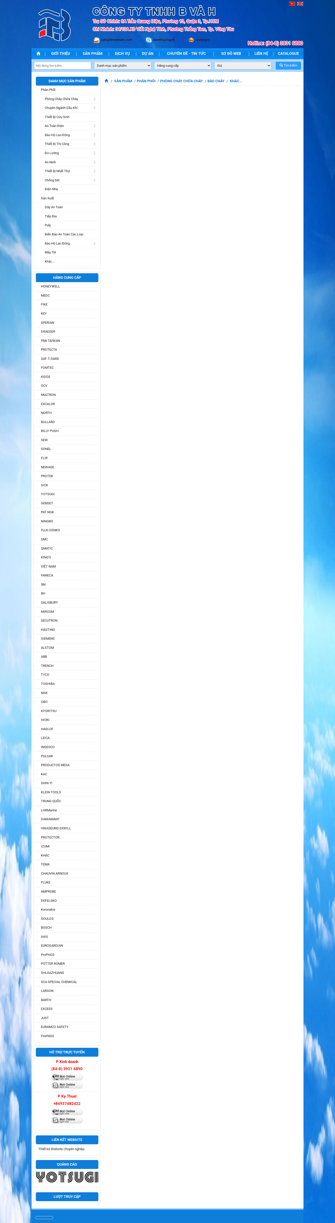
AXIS (44, 937)
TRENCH (47, 666)
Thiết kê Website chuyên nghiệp (61, 1149)
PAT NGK (47, 512)
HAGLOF (47, 729)
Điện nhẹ (51, 189)
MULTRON (48, 395)
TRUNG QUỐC (51, 801)
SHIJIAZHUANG (52, 973)
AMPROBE (48, 891)
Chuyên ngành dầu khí (61, 108)
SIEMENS (48, 638)
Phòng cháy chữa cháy (61, 99)
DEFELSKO (49, 901)
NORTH (46, 413)
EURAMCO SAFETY (54, 1027)
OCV (44, 386)
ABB (44, 656)
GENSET (47, 503)
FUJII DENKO (50, 530)
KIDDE (45, 377)
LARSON (47, 991)
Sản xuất (47, 198)
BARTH (46, 1000)
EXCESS (47, 1009)
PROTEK (47, 476)
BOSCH (46, 927)
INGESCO (48, 747)
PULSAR (47, 756)
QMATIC (47, 548)
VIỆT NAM (48, 566)
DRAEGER (48, 331)
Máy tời (50, 252)
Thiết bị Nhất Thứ (57, 171)
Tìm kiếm (288, 65)
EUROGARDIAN (52, 945)
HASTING (48, 630)
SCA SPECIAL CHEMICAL (59, 982)
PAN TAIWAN (50, 341)
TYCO (45, 675)
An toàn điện (54, 126)
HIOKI (45, 720)
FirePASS (47, 1036)
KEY (44, 313)
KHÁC (45, 855)
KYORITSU (48, 711)
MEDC (45, 295)
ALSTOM (47, 648)
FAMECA (47, 575)
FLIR (44, 458)
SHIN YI (46, 783)
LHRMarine (49, 810)
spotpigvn (202, 40)
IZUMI (45, 846)
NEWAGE (47, 467)
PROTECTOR (50, 837)
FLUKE (45, 882)
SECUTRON (49, 620)
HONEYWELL (50, 286)
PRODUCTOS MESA (55, 765)
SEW (44, 440)
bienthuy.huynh (164, 40)
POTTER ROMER (53, 963)
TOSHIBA (48, 684)
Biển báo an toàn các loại (64, 234)
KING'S (46, 557)
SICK (44, 485)
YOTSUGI (48, 494)
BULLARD (48, 422)
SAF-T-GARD (50, 359)
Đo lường (52, 153)
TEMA (45, 864)
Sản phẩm (123, 81)
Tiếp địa (51, 216)
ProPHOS (47, 955)
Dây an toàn (54, 207)
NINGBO (47, 521)
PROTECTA (49, 349)
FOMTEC (47, 367)
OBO (44, 702)
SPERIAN (47, 323)
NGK (44, 693)
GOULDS (47, 919)
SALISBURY (49, 602)
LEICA (45, 738)
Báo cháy (215, 81)
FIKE (44, 304)
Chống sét (52, 180)
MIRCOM (47, 612)
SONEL (46, 449)
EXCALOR (48, 404)
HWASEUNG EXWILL (56, 828)
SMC (44, 539)
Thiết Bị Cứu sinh (57, 117)
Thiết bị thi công (57, 144)
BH (43, 593)
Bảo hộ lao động (57, 135)
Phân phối (48, 90)
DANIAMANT (50, 819)
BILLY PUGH (49, 431)
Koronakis (48, 909)
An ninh (50, 162)
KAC (44, 774)
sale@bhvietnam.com (116, 40)
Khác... (49, 261)
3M (43, 584)
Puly (48, 225)
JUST (45, 1018)
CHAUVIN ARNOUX (54, 873)
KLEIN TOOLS (51, 792)
